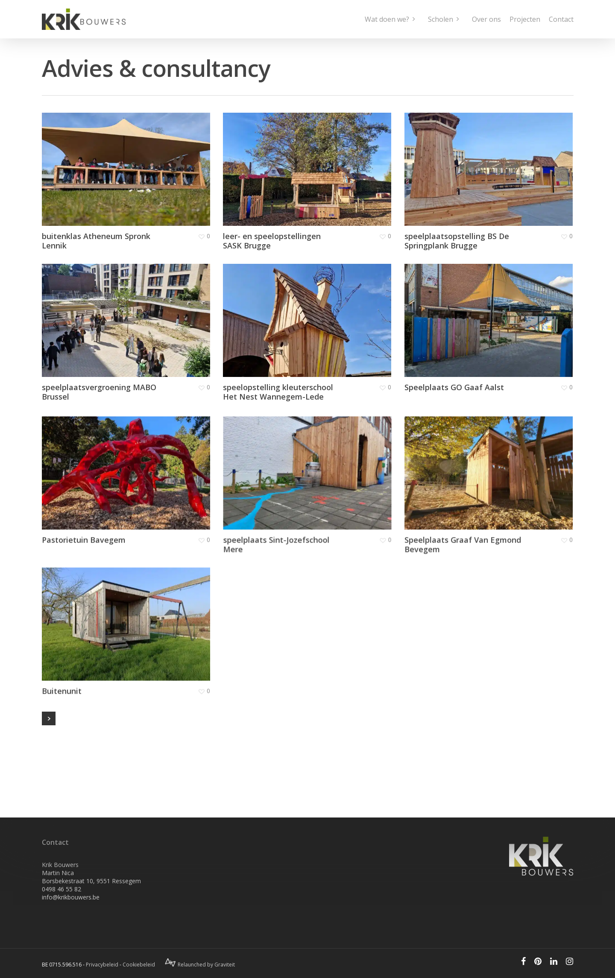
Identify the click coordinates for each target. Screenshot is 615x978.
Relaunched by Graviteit (200, 964)
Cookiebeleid (139, 964)
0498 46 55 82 (61, 889)
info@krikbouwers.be (71, 897)
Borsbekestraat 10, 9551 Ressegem (91, 881)
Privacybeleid (102, 964)
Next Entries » (49, 718)
